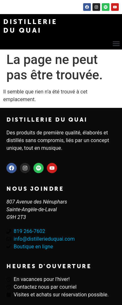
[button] (116, 43)
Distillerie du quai (47, 119)
